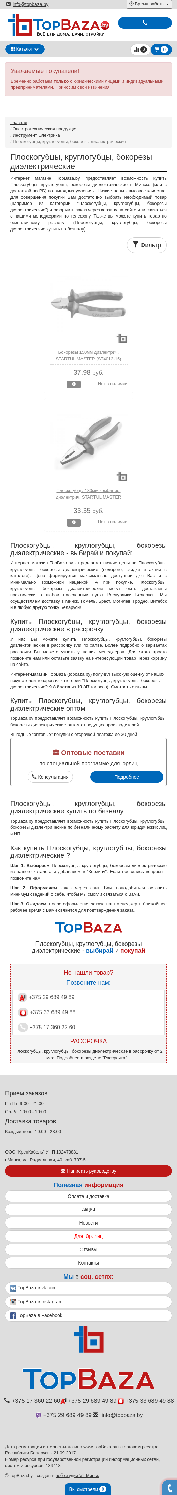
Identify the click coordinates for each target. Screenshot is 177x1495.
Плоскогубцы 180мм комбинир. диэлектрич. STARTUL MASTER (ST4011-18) (88, 497)
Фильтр (147, 245)
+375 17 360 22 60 (46, 1027)
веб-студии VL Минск (77, 1475)
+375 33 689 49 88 (46, 1012)
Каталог (21, 49)
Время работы (149, 3)
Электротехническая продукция (45, 128)
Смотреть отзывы (129, 686)
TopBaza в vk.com (33, 1288)
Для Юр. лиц (88, 1236)
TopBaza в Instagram (36, 1302)
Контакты (88, 1263)
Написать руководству (88, 1171)
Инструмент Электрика (36, 135)
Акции (88, 1209)
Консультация (50, 777)
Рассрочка (115, 1057)
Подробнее (126, 777)
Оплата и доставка (88, 1196)
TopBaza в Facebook (36, 1315)
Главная (18, 122)
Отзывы (88, 1249)
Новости (88, 1223)
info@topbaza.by (27, 4)
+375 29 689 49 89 (46, 997)
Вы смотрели (87, 1489)
